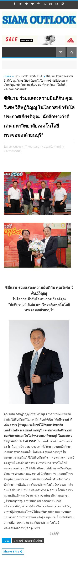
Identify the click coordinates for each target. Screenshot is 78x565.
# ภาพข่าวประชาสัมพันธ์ (28, 540)
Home (7, 76)
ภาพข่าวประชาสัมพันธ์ (28, 76)
